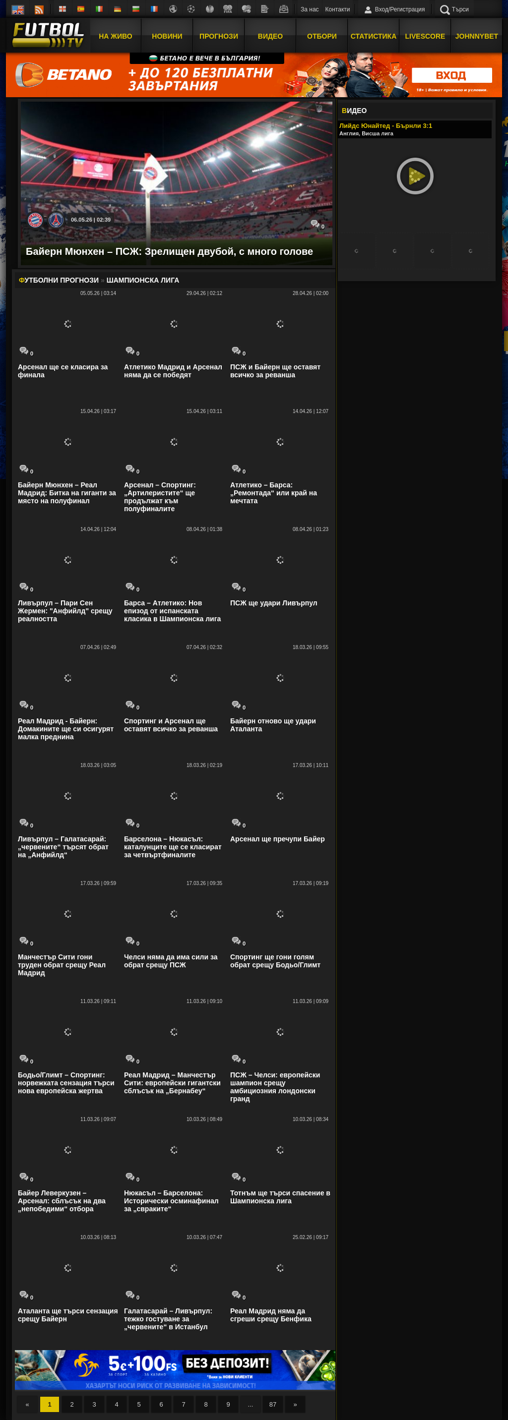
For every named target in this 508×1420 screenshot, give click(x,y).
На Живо (115, 36)
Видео (270, 36)
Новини (167, 36)
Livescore (425, 36)
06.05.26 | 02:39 (91, 220)
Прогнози (218, 36)
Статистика (374, 36)
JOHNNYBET (476, 36)
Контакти (337, 9)
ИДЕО (354, 111)
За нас (310, 9)
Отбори (322, 36)
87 (272, 1404)
